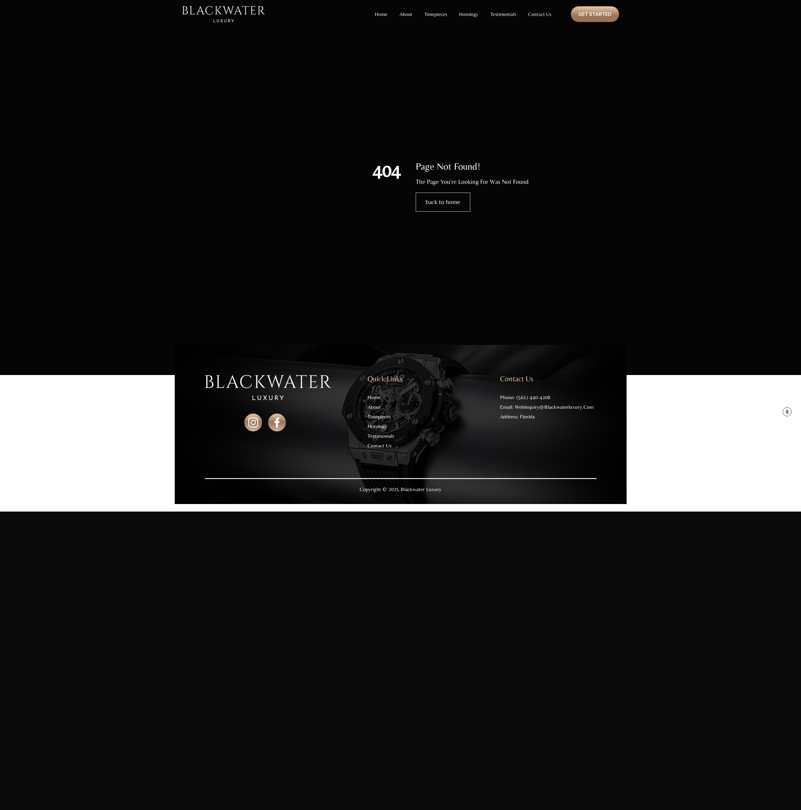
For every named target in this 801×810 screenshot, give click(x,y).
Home (381, 14)
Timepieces (435, 14)
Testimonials (503, 14)
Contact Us (539, 14)
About (405, 14)
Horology (468, 14)
